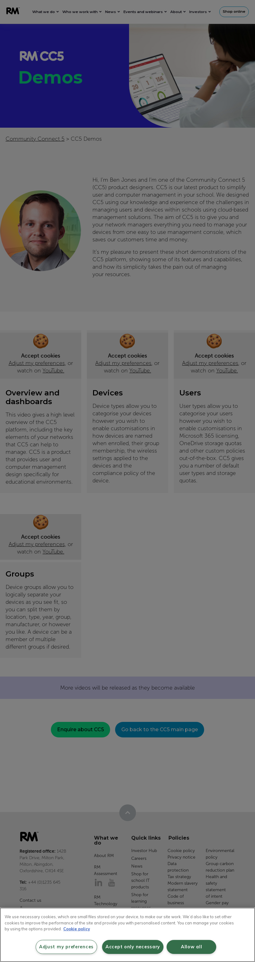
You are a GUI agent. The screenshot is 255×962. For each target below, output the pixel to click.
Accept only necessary (132, 947)
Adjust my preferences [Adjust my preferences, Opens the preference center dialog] (66, 947)
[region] (127, 935)
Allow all (191, 947)
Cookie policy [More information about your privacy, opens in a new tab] (76, 928)
